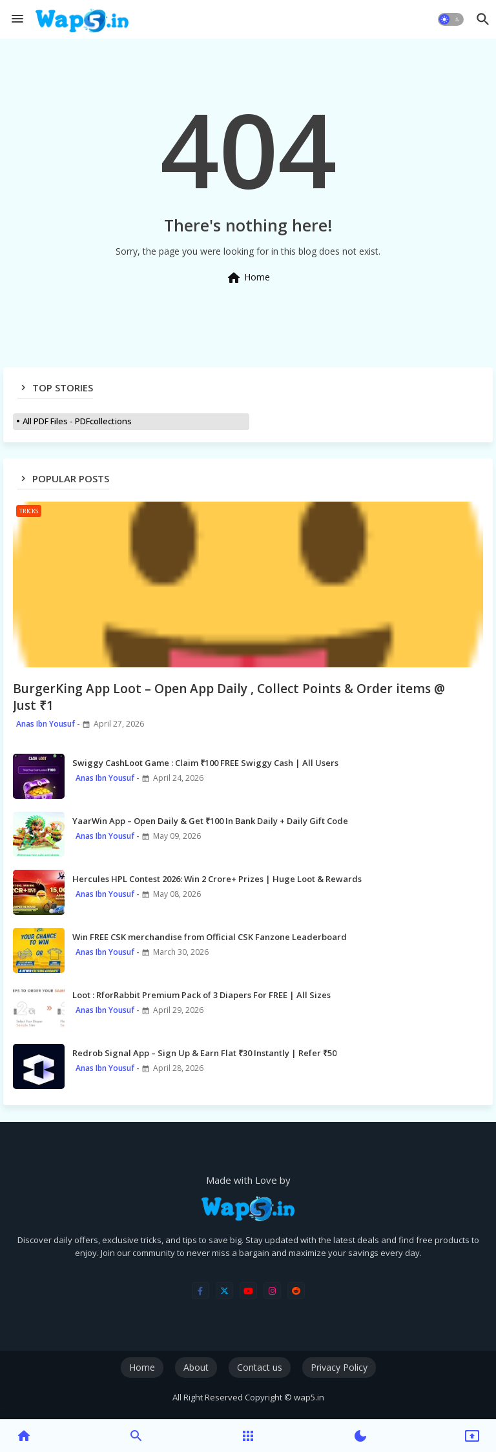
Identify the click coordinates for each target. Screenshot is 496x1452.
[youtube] (248, 1290)
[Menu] (17, 19)
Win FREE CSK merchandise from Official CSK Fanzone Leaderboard (209, 937)
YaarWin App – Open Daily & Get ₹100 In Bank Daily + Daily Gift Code (210, 821)
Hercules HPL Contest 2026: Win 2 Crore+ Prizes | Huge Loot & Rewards (217, 879)
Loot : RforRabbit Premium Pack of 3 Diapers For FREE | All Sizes (201, 995)
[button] (451, 19)
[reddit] (296, 1290)
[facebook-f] (200, 1290)
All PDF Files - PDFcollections (77, 421)
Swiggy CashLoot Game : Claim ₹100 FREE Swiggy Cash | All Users (205, 763)
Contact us (259, 1367)
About (196, 1367)
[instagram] (272, 1290)
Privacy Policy (339, 1367)
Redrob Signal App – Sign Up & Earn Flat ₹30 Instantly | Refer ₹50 (204, 1053)
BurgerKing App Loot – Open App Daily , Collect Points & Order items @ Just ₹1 (229, 697)
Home (248, 278)
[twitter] (224, 1290)
